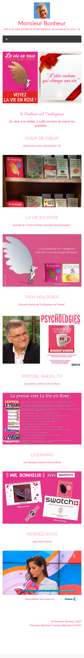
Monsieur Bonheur (42, 23)
